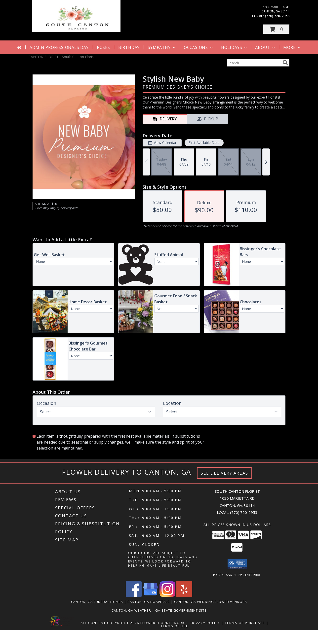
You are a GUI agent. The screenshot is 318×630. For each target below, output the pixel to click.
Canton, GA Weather (131, 610)
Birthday (129, 47)
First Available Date (204, 142)
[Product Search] (253, 62)
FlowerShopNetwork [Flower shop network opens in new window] (162, 622)
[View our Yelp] (184, 595)
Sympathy (162, 47)
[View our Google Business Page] (151, 595)
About (265, 47)
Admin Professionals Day (59, 47)
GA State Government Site (180, 610)
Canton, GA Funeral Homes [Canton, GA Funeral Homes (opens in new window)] (97, 601)
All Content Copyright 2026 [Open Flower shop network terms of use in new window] (109, 622)
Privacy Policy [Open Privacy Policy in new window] (205, 622)
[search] (285, 62)
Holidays (234, 47)
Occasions (199, 47)
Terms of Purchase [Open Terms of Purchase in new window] (245, 622)
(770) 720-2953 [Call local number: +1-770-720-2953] (277, 15)
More (292, 47)
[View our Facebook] (134, 595)
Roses (103, 47)
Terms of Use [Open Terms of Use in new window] (174, 626)
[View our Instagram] (167, 595)
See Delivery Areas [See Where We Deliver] (224, 473)
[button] (276, 29)
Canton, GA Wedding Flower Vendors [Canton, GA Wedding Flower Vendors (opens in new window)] (210, 601)
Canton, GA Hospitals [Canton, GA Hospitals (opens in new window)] (148, 601)
